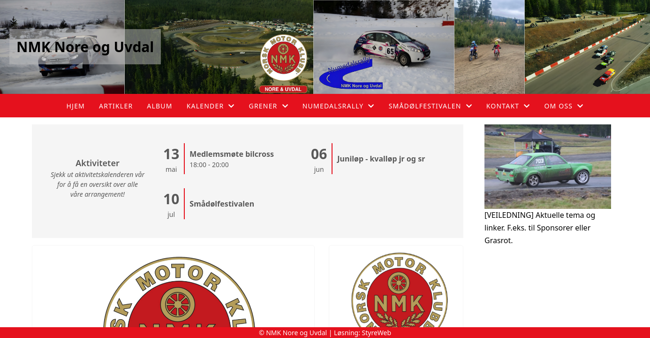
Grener (268, 105)
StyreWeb (377, 332)
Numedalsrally (338, 105)
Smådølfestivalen (430, 105)
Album (159, 105)
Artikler (116, 105)
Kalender (211, 105)
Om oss (563, 105)
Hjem (76, 105)
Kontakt (508, 105)
